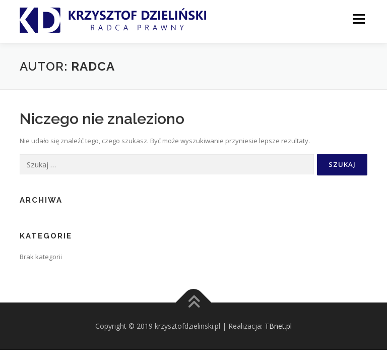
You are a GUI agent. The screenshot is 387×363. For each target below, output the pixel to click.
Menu (358, 18)
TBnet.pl (278, 326)
